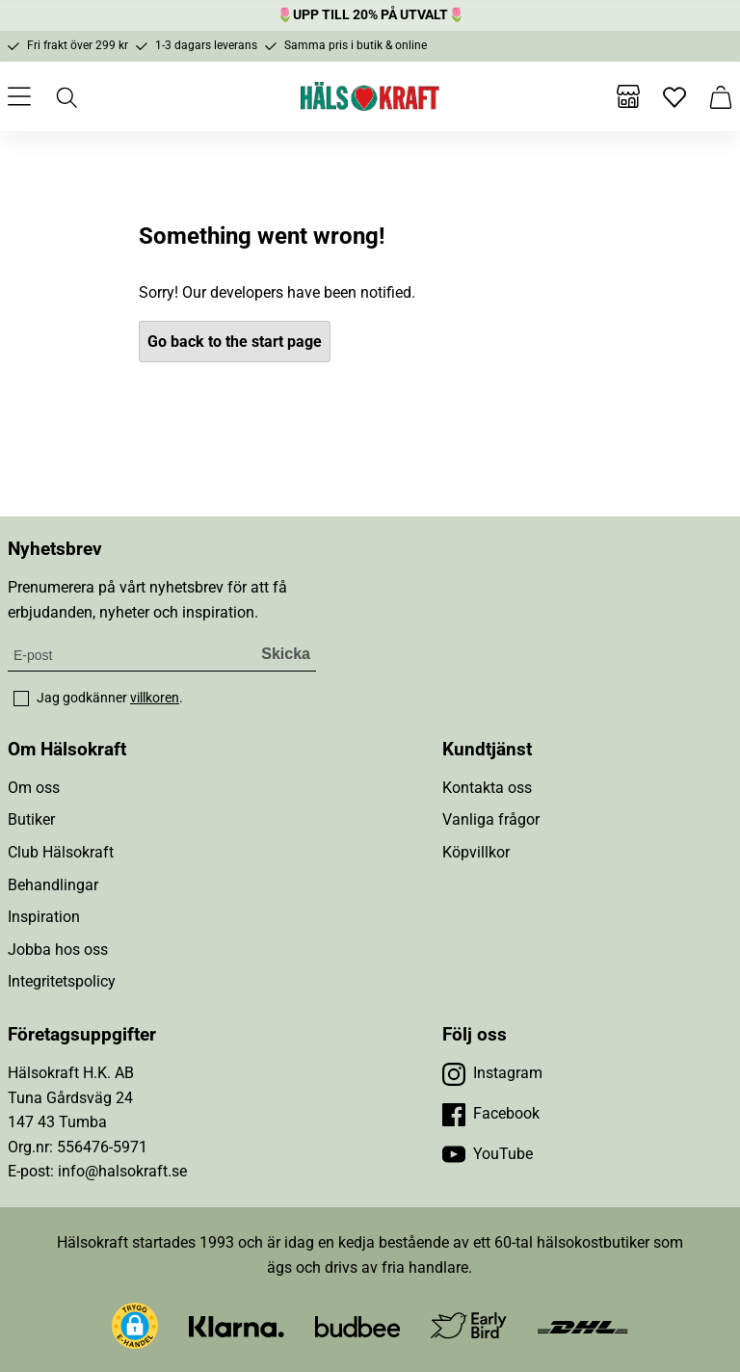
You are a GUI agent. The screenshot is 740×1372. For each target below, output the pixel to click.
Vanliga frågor (491, 819)
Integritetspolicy (62, 981)
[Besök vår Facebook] (491, 1113)
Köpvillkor (476, 852)
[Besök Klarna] (236, 1325)
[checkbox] (21, 698)
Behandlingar (53, 885)
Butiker (31, 819)
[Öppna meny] (19, 96)
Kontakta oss (487, 787)
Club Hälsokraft (61, 852)
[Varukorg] (720, 96)
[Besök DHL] (582, 1325)
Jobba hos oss (58, 949)
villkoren (154, 697)
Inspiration (44, 917)
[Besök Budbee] (357, 1325)
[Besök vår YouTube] (487, 1154)
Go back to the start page (234, 341)
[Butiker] (628, 96)
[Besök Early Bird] (469, 1324)
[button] (135, 1326)
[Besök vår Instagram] (492, 1073)
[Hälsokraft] (370, 96)
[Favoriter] (674, 96)
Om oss (34, 787)
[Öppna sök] (65, 96)
